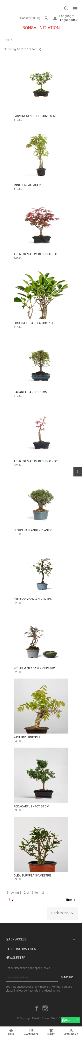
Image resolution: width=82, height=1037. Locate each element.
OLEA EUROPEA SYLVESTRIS (32, 875)
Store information (21, 949)
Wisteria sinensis (27, 737)
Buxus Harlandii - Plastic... (34, 530)
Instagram (45, 1008)
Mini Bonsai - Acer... (28, 185)
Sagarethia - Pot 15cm (30, 392)
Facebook (37, 1008)
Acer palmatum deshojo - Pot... (37, 254)
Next (71, 900)
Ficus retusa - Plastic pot (33, 323)
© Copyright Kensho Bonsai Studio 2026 (41, 1018)
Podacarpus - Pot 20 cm (31, 806)
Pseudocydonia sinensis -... (34, 599)
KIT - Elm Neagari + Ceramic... (35, 668)
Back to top (62, 913)
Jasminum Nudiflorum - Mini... (36, 116)
